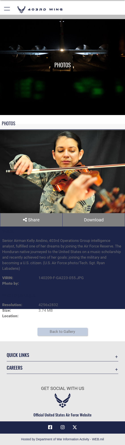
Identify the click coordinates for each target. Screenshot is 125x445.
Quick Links (18, 355)
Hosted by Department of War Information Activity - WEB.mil (62, 439)
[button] (7, 9)
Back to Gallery (62, 332)
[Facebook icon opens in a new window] (50, 427)
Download (94, 219)
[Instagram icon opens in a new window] (62, 427)
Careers (15, 367)
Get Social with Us (62, 388)
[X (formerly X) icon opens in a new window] (75, 427)
